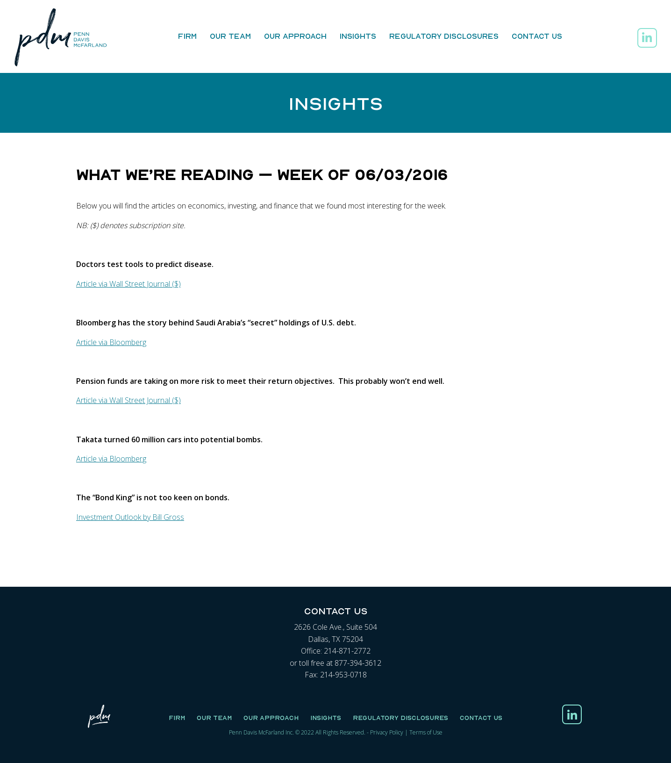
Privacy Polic (385, 732)
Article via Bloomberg (111, 342)
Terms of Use (426, 732)
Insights (358, 36)
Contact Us (537, 36)
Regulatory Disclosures (444, 36)
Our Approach (295, 36)
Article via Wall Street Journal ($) (128, 284)
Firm (187, 36)
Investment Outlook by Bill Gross (130, 517)
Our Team (230, 36)
